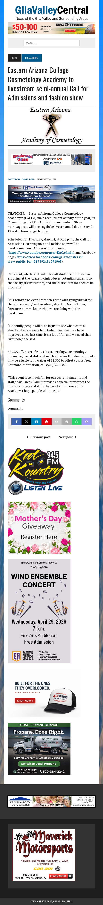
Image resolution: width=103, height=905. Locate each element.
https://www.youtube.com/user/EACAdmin (41, 252)
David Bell (28, 179)
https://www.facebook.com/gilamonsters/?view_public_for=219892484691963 (45, 259)
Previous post (38, 437)
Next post (67, 437)
